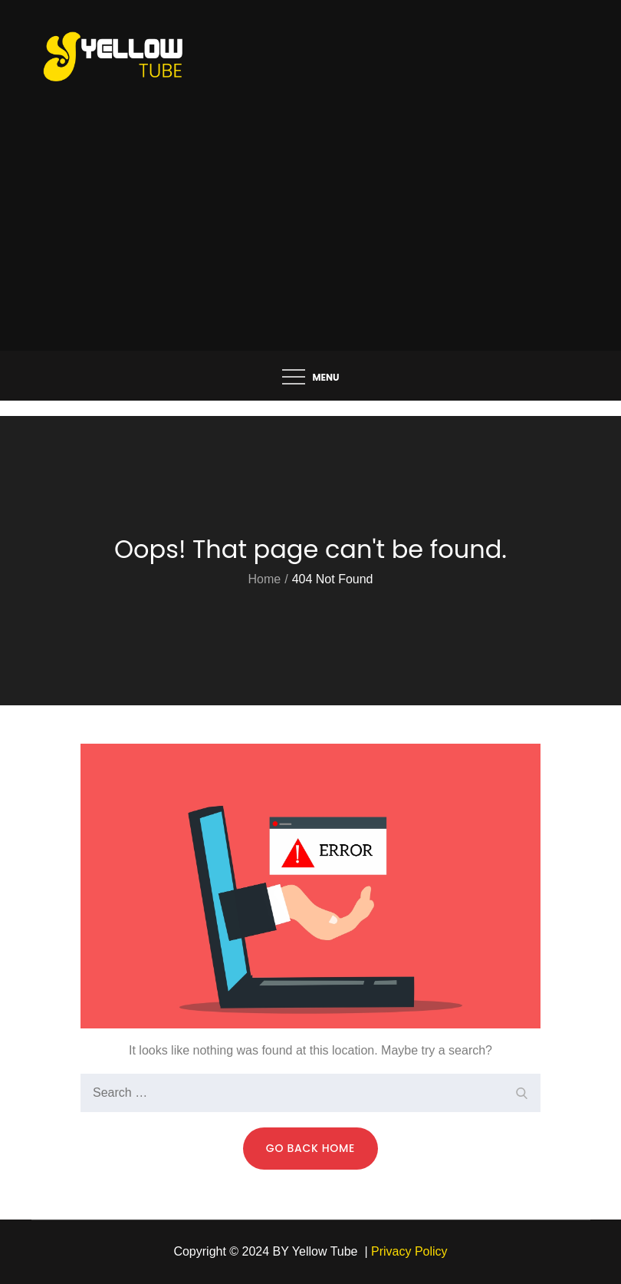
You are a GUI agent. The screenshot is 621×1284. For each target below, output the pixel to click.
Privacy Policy (409, 1251)
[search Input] (310, 1093)
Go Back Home (310, 1148)
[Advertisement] (311, 235)
